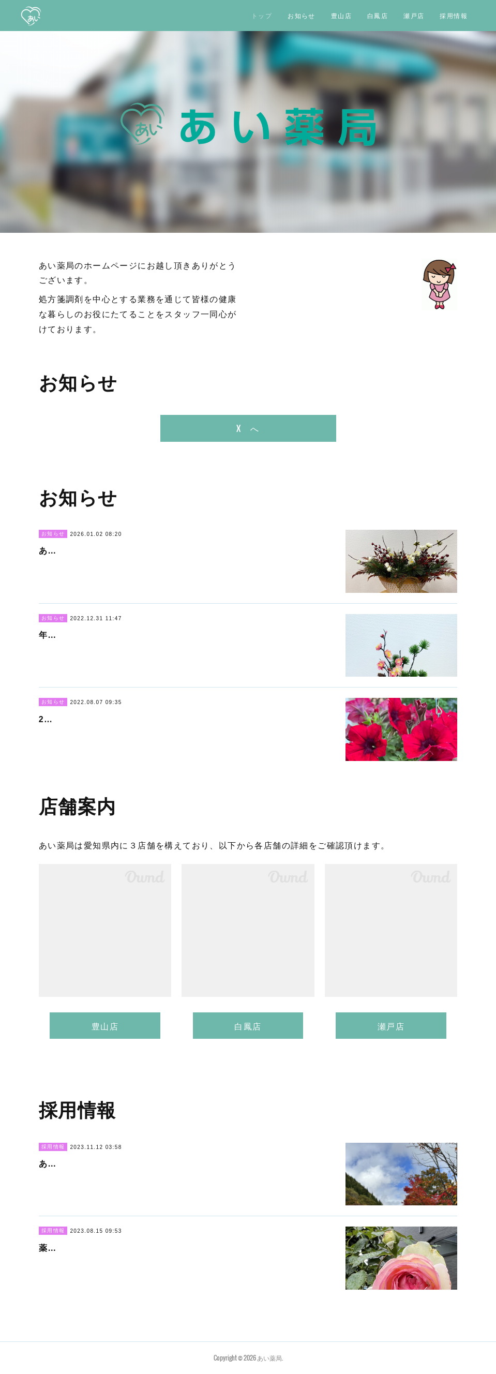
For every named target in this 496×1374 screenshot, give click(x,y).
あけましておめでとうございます (106, 550)
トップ (261, 15)
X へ (247, 428)
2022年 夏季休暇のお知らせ (99, 719)
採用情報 (454, 15)
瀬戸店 (413, 15)
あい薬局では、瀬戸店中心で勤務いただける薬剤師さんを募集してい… (183, 1163)
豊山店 (341, 15)
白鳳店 (377, 15)
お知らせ (301, 15)
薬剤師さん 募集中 (79, 1248)
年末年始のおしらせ (79, 635)
